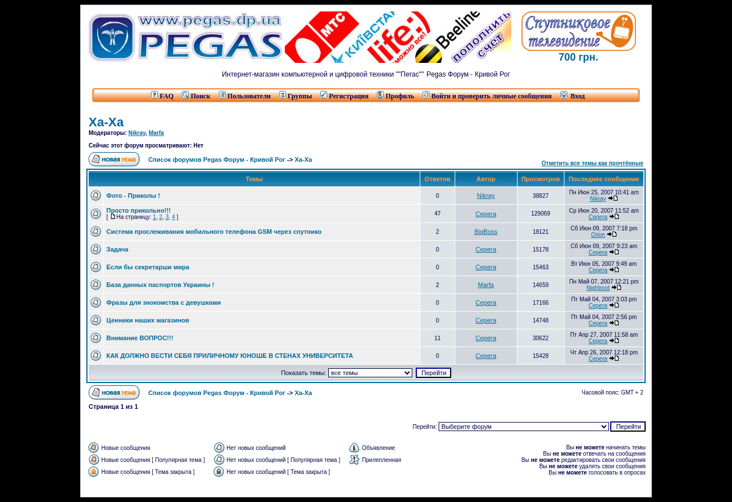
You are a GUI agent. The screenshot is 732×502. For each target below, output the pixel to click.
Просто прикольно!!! (138, 210)
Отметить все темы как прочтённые (592, 163)
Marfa (156, 133)
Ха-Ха (106, 122)
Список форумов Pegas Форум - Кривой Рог (216, 159)
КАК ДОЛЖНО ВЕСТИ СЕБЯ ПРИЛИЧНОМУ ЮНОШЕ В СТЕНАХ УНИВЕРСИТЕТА (229, 355)
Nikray (137, 133)
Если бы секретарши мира (147, 267)
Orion (597, 235)
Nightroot (598, 288)
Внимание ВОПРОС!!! (139, 337)
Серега (486, 213)
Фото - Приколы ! (133, 195)
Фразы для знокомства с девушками (163, 302)
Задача (117, 249)
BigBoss (485, 231)
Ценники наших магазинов (147, 320)
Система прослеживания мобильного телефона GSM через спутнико (213, 231)
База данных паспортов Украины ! (160, 284)
